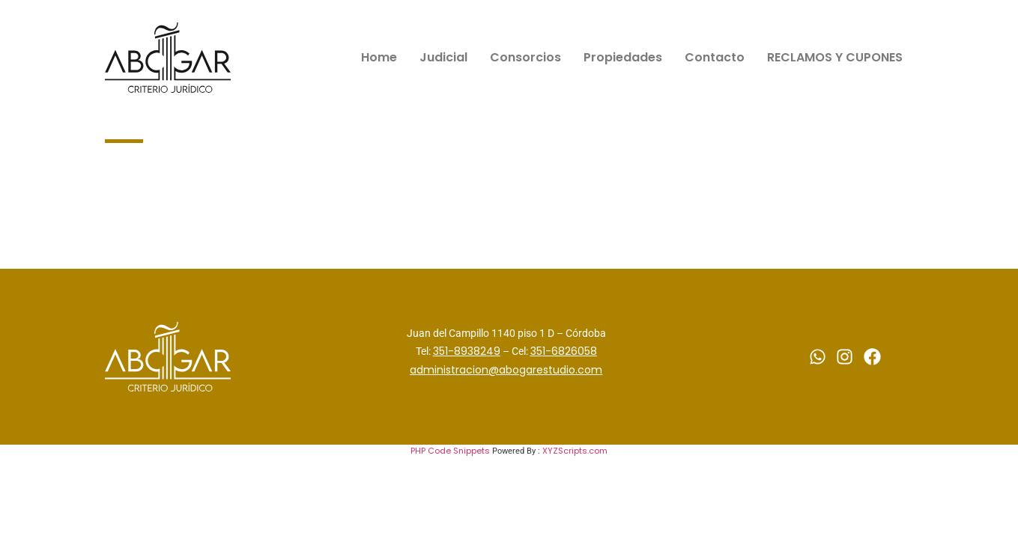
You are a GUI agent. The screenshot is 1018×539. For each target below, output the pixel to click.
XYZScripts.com (575, 451)
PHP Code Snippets (450, 451)
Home (379, 57)
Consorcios (525, 57)
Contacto (715, 57)
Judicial (443, 57)
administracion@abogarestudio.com (506, 369)
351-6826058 (563, 351)
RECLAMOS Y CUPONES (835, 57)
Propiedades (623, 57)
